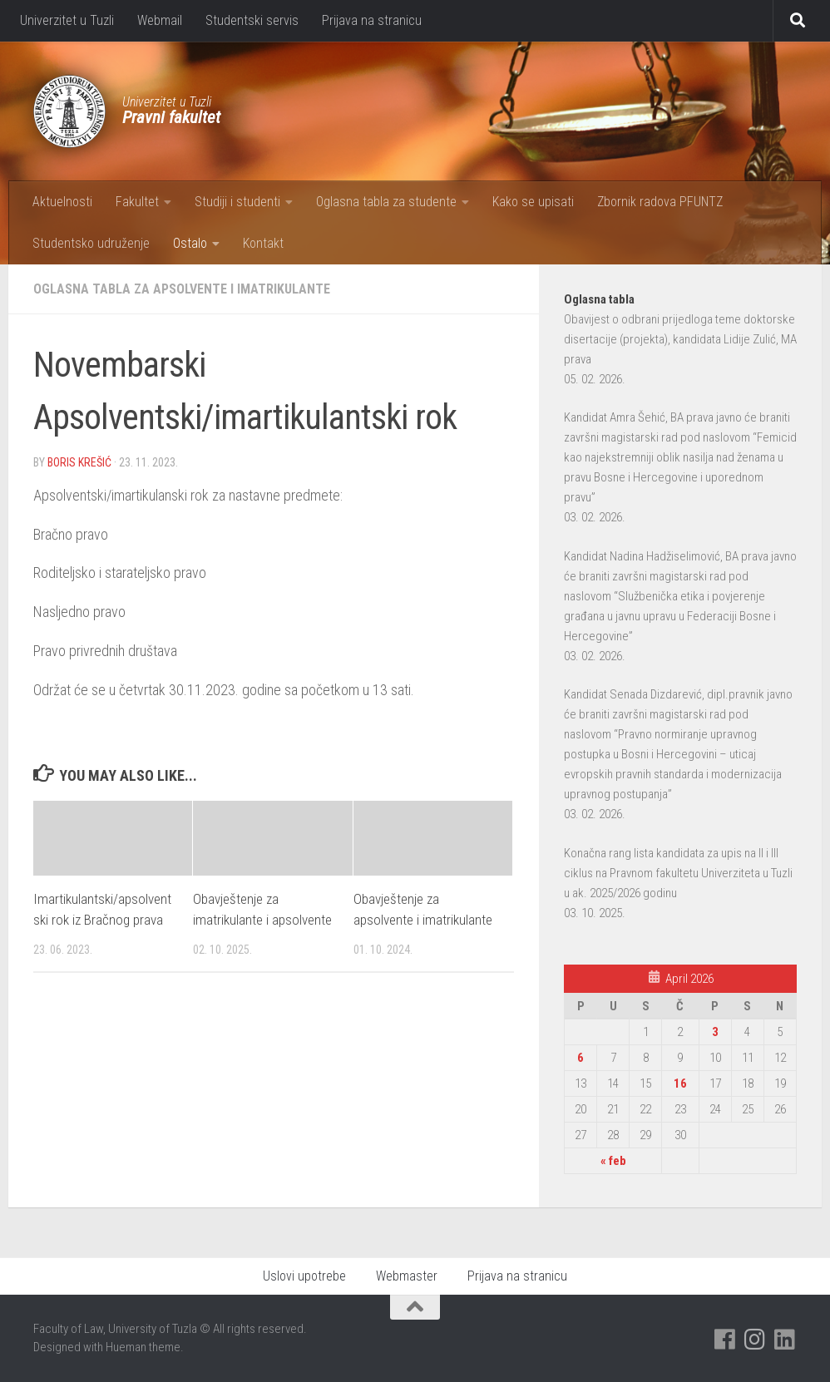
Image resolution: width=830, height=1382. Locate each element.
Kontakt (263, 243)
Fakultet (137, 202)
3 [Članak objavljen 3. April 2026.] (715, 1031)
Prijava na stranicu (372, 20)
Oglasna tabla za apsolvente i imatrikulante (181, 289)
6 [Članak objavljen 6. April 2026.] (580, 1057)
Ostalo (190, 243)
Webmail (159, 20)
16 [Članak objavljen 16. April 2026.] (680, 1083)
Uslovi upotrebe (304, 1276)
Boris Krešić (79, 462)
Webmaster (406, 1276)
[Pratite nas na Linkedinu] (785, 1339)
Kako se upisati (533, 202)
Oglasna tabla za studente (386, 202)
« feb (613, 1160)
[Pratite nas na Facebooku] (725, 1339)
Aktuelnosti (62, 202)
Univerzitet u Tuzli (67, 20)
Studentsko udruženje (91, 243)
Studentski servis (252, 20)
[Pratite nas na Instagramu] (755, 1339)
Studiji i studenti (237, 202)
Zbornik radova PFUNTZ (660, 202)
